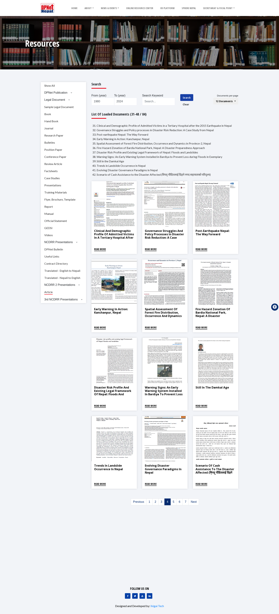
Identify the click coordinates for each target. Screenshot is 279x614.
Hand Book (51, 121)
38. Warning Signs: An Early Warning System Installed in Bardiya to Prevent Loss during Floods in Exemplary (157, 156)
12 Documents (225, 101)
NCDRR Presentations (58, 242)
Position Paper (53, 149)
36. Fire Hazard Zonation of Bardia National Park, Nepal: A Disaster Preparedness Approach (148, 147)
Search (187, 97)
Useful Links (51, 256)
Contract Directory (56, 263)
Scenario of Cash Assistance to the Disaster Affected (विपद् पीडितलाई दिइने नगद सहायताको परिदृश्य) (215, 471)
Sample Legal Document (59, 107)
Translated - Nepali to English (62, 277)
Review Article (53, 164)
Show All (49, 85)
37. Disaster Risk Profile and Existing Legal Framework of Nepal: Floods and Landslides (145, 152)
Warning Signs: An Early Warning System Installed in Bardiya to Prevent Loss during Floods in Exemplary (164, 392)
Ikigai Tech (157, 606)
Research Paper (53, 135)
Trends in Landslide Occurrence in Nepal (108, 467)
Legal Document (54, 99)
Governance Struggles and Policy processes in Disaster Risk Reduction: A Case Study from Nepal (164, 236)
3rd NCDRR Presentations (61, 299)
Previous (138, 501)
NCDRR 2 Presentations (59, 284)
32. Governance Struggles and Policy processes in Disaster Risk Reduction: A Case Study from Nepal (153, 130)
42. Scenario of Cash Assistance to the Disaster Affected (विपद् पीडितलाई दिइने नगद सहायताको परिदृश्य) (151, 174)
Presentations (52, 185)
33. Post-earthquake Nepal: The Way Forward (120, 134)
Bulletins (49, 142)
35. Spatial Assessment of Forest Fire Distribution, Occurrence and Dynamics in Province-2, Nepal (151, 143)
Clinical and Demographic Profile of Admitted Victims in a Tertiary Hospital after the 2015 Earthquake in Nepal (114, 237)
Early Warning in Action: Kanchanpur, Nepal (111, 310)
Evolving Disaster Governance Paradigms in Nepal (163, 469)
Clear (186, 104)
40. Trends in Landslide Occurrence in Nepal (119, 165)
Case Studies (52, 178)
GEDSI (48, 228)
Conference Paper (55, 156)
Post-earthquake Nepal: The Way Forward (213, 232)
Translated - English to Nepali (62, 270)
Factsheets (51, 171)
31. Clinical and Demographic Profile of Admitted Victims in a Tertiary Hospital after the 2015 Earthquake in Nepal (162, 125)
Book (47, 114)
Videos (48, 235)
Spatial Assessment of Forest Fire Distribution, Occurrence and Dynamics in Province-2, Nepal (163, 314)
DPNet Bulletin (53, 249)
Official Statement (55, 220)
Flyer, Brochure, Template (59, 199)
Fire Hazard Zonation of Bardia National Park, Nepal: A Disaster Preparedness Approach (213, 314)
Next (194, 501)
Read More (100, 249)
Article (48, 292)
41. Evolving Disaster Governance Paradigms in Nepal (125, 170)
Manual (49, 213)
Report (48, 206)
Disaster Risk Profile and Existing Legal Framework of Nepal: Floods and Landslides (112, 392)
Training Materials (55, 192)
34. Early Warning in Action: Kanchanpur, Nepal (120, 139)
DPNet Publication (55, 92)
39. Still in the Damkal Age (108, 161)
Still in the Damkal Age (212, 387)
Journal (48, 128)
